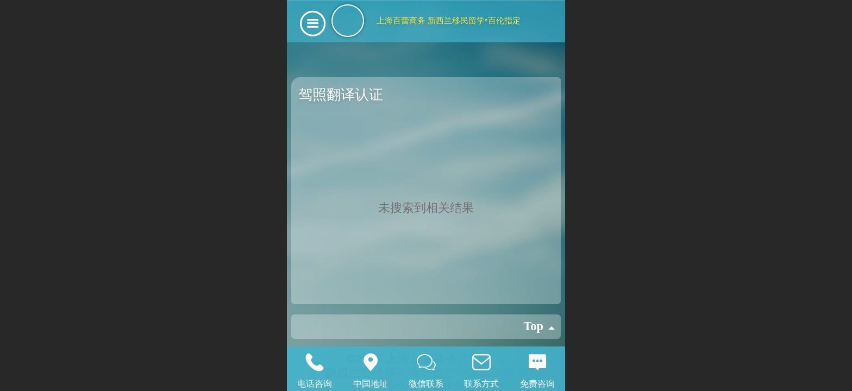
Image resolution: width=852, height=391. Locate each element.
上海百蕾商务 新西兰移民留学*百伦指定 (449, 20)
